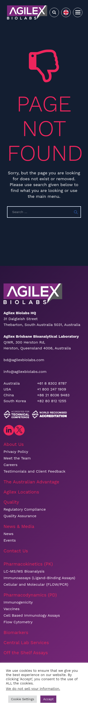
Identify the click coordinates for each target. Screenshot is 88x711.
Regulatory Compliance (25, 509)
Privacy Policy (16, 451)
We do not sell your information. (33, 689)
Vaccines (11, 609)
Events (10, 540)
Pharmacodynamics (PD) (30, 595)
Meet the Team (17, 458)
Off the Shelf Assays (26, 652)
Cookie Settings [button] (22, 699)
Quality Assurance (20, 516)
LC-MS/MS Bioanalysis (24, 571)
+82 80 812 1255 (51, 401)
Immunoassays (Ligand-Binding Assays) (39, 578)
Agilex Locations (21, 492)
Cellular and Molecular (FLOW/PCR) (36, 584)
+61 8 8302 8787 (52, 383)
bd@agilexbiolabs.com (24, 360)
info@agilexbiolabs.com (25, 371)
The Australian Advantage (31, 482)
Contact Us (16, 551)
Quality (11, 502)
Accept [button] (48, 699)
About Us (14, 444)
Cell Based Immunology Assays (32, 615)
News (8, 533)
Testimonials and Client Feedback (34, 471)
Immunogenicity (18, 602)
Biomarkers (16, 632)
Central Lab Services (26, 642)
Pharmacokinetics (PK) (28, 564)
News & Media (19, 526)
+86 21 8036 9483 (53, 395)
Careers (10, 465)
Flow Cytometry (18, 622)
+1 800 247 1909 (51, 389)
